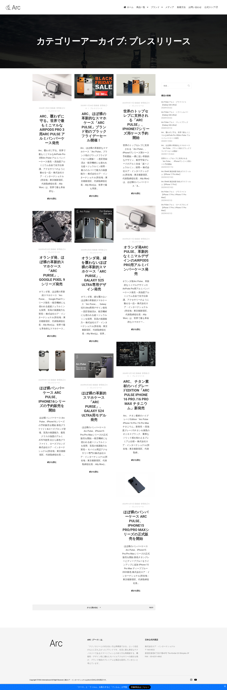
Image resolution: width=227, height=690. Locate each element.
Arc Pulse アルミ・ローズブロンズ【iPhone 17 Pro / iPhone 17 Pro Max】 (174, 208)
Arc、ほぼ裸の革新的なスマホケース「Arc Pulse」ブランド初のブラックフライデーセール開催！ (94, 127)
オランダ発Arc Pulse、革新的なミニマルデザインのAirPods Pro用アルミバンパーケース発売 (136, 260)
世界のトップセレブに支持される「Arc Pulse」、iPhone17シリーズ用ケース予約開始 (135, 124)
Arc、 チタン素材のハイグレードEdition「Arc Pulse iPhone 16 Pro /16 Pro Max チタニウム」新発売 (136, 395)
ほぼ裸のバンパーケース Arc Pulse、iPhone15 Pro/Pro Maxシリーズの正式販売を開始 (136, 525)
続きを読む (52, 198)
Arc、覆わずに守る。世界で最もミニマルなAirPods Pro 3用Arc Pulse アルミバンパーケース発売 (52, 129)
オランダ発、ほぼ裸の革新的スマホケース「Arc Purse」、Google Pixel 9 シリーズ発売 (52, 271)
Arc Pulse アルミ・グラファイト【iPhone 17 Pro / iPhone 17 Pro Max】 (173, 195)
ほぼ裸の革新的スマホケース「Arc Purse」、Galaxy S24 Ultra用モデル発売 (94, 406)
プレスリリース (54, 111)
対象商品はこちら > (140, 687)
